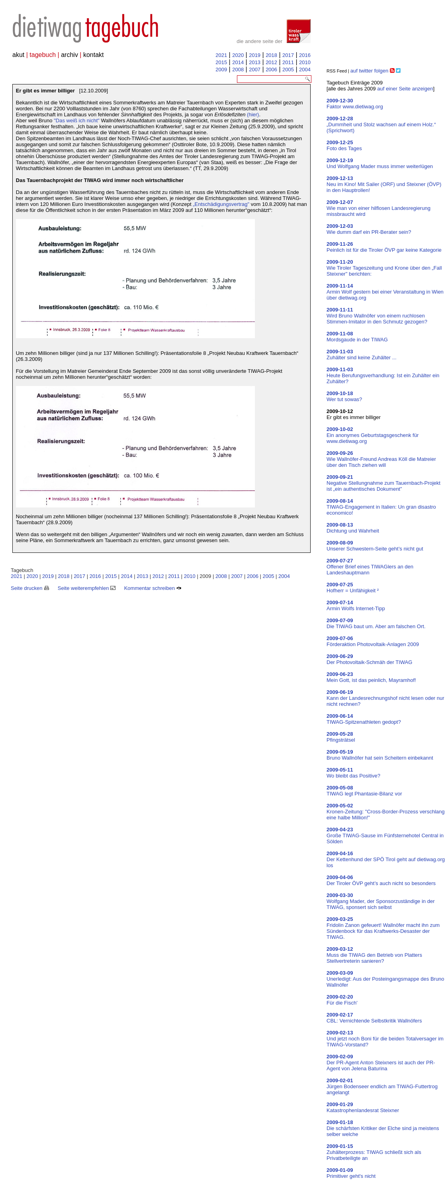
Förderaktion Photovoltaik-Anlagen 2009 (373, 641)
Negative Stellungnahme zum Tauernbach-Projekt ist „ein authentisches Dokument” (383, 483)
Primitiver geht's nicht (351, 1173)
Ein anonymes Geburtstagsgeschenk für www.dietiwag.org (373, 435)
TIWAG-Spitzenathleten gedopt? (364, 719)
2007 (254, 69)
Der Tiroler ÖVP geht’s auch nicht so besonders (381, 880)
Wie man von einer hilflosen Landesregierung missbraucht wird (378, 208)
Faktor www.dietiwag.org (355, 104)
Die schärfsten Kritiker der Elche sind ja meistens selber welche (383, 1128)
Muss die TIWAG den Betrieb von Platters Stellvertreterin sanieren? (374, 955)
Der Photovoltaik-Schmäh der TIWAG (369, 659)
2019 (254, 55)
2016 (305, 55)
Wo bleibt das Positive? (353, 773)
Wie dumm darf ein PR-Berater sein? (369, 229)
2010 (305, 62)
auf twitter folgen (369, 71)
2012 (271, 62)
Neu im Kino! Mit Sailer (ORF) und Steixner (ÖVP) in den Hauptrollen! (384, 184)
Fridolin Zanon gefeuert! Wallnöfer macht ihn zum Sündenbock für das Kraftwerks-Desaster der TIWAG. (383, 928)
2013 (254, 62)
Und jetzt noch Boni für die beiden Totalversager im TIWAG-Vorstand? (385, 1039)
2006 (271, 69)
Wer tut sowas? (344, 396)
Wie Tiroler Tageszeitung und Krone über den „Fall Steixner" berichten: (384, 268)
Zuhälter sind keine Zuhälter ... (362, 354)
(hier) (253, 115)
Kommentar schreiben (153, 588)
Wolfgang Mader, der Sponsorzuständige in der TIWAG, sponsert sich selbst (380, 901)
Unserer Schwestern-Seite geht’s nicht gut (375, 546)
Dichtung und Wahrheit (353, 528)
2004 (305, 69)
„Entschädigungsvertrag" (221, 204)
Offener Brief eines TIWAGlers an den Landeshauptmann (370, 567)
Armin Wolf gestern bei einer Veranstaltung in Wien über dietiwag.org (385, 292)
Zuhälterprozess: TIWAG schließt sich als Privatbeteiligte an (374, 1152)
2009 (221, 69)
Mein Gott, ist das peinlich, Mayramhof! (371, 677)
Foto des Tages (344, 145)
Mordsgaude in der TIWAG (357, 337)
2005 (288, 69)
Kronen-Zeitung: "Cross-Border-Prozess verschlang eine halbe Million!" (386, 812)
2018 (271, 55)
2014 (238, 62)
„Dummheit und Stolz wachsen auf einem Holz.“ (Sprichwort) (381, 124)
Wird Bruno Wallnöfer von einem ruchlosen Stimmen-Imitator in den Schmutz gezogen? (377, 316)
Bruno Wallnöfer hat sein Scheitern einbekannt (380, 755)
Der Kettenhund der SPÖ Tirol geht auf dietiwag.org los (386, 859)
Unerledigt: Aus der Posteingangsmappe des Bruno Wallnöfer (385, 979)
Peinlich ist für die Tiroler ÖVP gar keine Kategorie (384, 247)
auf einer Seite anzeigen (405, 89)
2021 (221, 55)
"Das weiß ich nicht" (77, 120)
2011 (288, 62)
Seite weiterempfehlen (86, 588)
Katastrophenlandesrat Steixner (363, 1107)
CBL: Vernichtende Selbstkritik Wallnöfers (374, 1018)
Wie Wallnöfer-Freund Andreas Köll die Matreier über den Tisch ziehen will (381, 459)
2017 (288, 55)
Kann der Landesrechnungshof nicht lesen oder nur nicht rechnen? (385, 698)
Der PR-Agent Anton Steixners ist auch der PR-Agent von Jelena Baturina (381, 1062)
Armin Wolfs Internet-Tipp (356, 605)
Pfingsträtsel (341, 737)
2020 (238, 55)
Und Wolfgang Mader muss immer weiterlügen (380, 163)
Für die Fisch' (342, 1000)
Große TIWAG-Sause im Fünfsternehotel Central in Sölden (385, 835)
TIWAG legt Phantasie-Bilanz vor (364, 791)
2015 (221, 62)
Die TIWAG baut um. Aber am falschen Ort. (376, 623)
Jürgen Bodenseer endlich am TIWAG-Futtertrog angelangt (382, 1086)
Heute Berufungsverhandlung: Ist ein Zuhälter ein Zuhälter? (383, 375)
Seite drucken (30, 588)
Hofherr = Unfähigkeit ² (353, 587)
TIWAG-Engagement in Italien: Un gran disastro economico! (381, 507)
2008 (238, 69)
